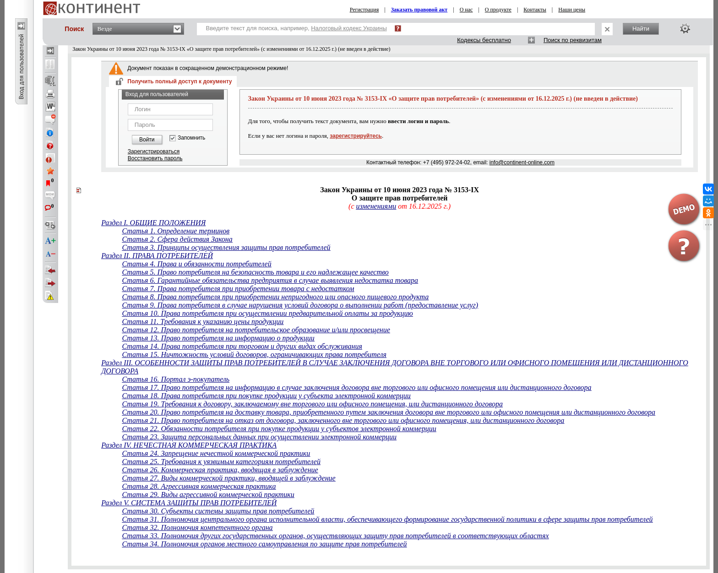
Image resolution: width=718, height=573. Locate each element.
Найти (640, 28)
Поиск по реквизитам (573, 40)
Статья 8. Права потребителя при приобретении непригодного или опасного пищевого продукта (275, 297)
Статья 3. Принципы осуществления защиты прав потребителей (226, 247)
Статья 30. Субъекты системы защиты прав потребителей (218, 511)
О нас (466, 9)
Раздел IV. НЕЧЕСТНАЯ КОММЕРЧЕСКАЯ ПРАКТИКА (189, 445)
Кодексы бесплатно (484, 40)
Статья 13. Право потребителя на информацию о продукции (218, 338)
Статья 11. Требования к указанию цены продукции (202, 321)
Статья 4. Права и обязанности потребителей (196, 264)
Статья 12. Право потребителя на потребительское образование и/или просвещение (256, 330)
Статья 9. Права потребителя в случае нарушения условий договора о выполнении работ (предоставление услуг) (300, 305)
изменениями (376, 206)
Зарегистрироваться (154, 151)
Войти (147, 139)
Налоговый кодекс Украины (349, 28)
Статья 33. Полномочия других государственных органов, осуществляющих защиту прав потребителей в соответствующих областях (335, 536)
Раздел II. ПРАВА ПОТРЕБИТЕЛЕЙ (157, 255)
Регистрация (364, 9)
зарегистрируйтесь (356, 136)
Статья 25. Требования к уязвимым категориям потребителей (221, 461)
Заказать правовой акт (419, 9)
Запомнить (191, 138)
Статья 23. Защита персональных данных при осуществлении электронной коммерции (259, 437)
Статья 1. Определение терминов (175, 231)
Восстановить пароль (155, 158)
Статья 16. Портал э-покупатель (175, 379)
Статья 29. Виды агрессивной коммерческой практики (208, 494)
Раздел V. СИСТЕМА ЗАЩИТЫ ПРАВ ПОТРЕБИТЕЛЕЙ (189, 503)
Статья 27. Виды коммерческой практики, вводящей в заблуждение (228, 478)
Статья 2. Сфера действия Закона (177, 239)
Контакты (534, 9)
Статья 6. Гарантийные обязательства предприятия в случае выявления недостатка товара (270, 280)
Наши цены (571, 9)
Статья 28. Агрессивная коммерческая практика (199, 486)
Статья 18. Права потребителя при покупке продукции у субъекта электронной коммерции (266, 396)
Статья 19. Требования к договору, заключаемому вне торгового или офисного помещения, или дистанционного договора (312, 404)
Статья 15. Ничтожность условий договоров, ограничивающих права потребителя (254, 354)
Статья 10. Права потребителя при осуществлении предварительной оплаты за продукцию (267, 313)
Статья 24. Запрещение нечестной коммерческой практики (216, 453)
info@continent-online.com (522, 162)
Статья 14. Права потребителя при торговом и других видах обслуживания (242, 346)
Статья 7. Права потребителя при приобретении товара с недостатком (238, 288)
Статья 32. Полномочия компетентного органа (197, 527)
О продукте (498, 9)
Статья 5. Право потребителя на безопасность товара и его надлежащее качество (255, 272)
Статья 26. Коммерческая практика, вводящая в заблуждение (220, 470)
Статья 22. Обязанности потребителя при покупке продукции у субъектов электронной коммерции (279, 428)
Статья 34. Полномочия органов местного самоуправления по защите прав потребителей (264, 544)
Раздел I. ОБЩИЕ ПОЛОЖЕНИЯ (153, 223)
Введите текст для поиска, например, (296, 28)
